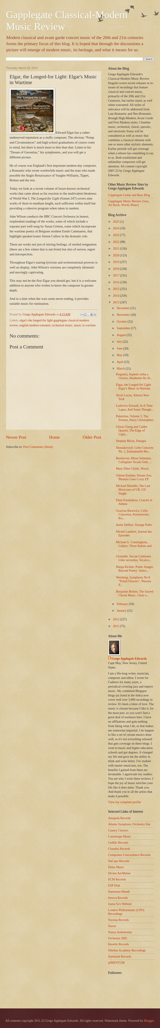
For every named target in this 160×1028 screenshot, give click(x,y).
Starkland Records (119, 956)
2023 (116, 235)
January (122, 610)
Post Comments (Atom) (38, 447)
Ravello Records (118, 944)
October (122, 321)
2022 (116, 242)
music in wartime (85, 325)
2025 (116, 221)
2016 (116, 282)
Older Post (92, 437)
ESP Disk (114, 885)
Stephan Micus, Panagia (131, 441)
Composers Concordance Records (129, 855)
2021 (116, 248)
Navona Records (118, 920)
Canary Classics (118, 830)
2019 (116, 262)
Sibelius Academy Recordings (127, 950)
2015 (116, 289)
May (120, 355)
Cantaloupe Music (119, 836)
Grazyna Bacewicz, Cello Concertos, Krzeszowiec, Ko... (133, 514)
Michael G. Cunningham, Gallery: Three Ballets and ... (133, 545)
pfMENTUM (116, 962)
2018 (116, 268)
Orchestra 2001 (117, 938)
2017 (116, 275)
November (124, 314)
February (123, 604)
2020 (116, 255)
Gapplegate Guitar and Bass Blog (129, 195)
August (122, 335)
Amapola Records (119, 818)
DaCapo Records (118, 861)
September (124, 328)
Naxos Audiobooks (120, 932)
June (120, 348)
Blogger (149, 1020)
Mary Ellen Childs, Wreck (132, 468)
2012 (116, 619)
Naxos (112, 926)
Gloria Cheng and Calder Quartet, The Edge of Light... (131, 430)
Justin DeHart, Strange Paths (134, 525)
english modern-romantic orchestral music (45, 325)
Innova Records (118, 897)
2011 (116, 626)
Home (54, 437)
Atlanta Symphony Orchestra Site (129, 824)
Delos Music (116, 867)
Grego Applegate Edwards (129, 658)
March (121, 368)
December (123, 308)
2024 (116, 228)
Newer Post (16, 437)
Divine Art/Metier (119, 873)
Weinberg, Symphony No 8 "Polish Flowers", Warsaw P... (133, 581)
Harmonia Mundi (119, 891)
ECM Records (117, 879)
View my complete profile (124, 802)
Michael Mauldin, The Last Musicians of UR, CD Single (133, 489)
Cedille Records (118, 842)
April (120, 362)
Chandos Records (119, 848)
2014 (116, 295)
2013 (116, 302)
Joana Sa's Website (120, 904)
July (120, 341)
